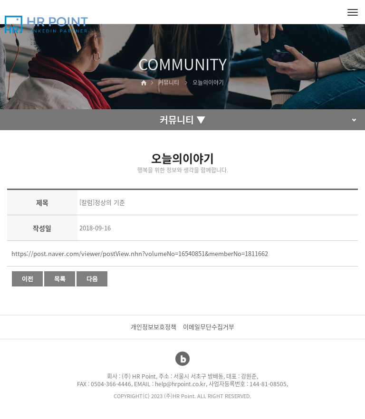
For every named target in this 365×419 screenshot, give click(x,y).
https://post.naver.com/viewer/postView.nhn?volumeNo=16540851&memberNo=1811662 (139, 253)
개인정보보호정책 (153, 326)
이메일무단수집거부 (208, 326)
